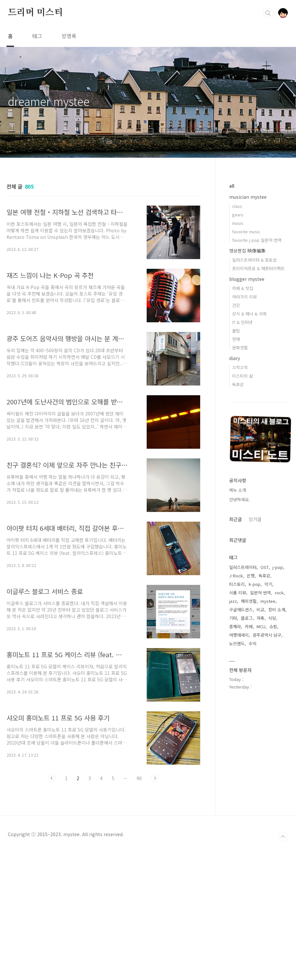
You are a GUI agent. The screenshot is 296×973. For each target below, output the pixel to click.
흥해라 (235, 626)
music (238, 223)
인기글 (255, 519)
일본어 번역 (260, 592)
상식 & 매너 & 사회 (249, 314)
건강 (236, 305)
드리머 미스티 (35, 12)
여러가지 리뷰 (244, 297)
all (231, 185)
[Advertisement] (103, 847)
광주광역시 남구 (267, 635)
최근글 (235, 519)
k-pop (254, 584)
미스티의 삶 (242, 376)
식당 (272, 618)
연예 (236, 339)
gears (238, 214)
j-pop (278, 567)
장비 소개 (276, 609)
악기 (268, 584)
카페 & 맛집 (242, 288)
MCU (261, 626)
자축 (260, 618)
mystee (267, 601)
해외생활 (249, 601)
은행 (251, 576)
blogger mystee (246, 279)
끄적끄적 (240, 367)
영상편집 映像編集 (247, 250)
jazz (233, 601)
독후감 (238, 384)
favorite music (246, 231)
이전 (52, 778)
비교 (260, 609)
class (237, 206)
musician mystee (248, 197)
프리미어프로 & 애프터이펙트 (258, 268)
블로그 (247, 618)
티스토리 (237, 584)
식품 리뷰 (237, 592)
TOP (283, 960)
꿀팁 (236, 330)
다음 (155, 778)
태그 (37, 36)
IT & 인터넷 (242, 322)
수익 (253, 643)
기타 (233, 618)
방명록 (69, 36)
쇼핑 (273, 626)
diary (234, 358)
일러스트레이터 (243, 567)
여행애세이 (239, 635)
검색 (268, 13)
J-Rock (236, 576)
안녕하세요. (239, 499)
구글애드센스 (241, 609)
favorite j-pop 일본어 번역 (257, 240)
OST (264, 567)
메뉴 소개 (237, 490)
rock (279, 592)
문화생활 (240, 347)
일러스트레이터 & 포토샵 (254, 260)
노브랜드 (237, 643)
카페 (249, 626)
